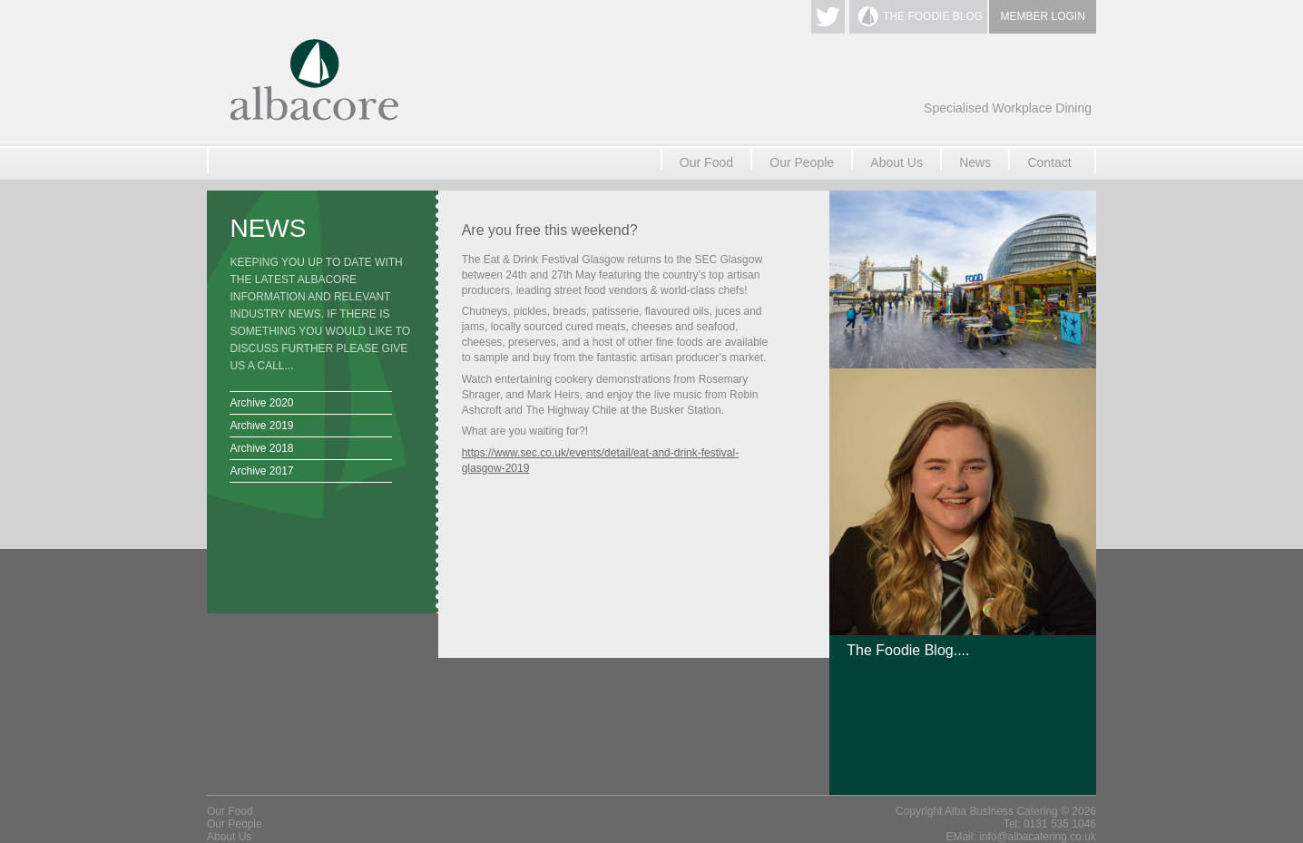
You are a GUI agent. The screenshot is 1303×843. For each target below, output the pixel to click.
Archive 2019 (261, 425)
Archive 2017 (261, 471)
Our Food (706, 162)
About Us (896, 162)
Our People (801, 162)
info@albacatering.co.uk (1037, 836)
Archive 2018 (261, 448)
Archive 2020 (261, 403)
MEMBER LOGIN (1043, 16)
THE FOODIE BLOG (933, 16)
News (975, 162)
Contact (1049, 162)
